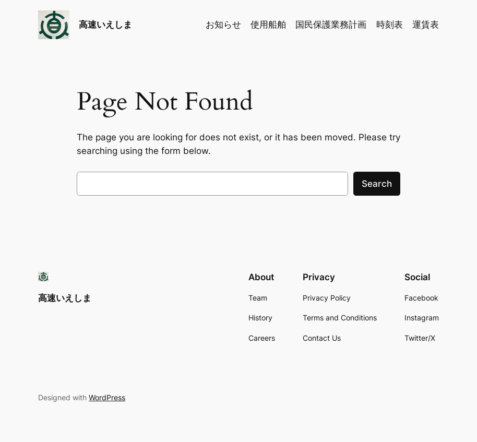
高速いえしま (105, 24)
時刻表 (389, 24)
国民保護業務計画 (330, 24)
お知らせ (223, 24)
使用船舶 (268, 24)
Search (377, 183)
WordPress (107, 397)
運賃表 (425, 24)
